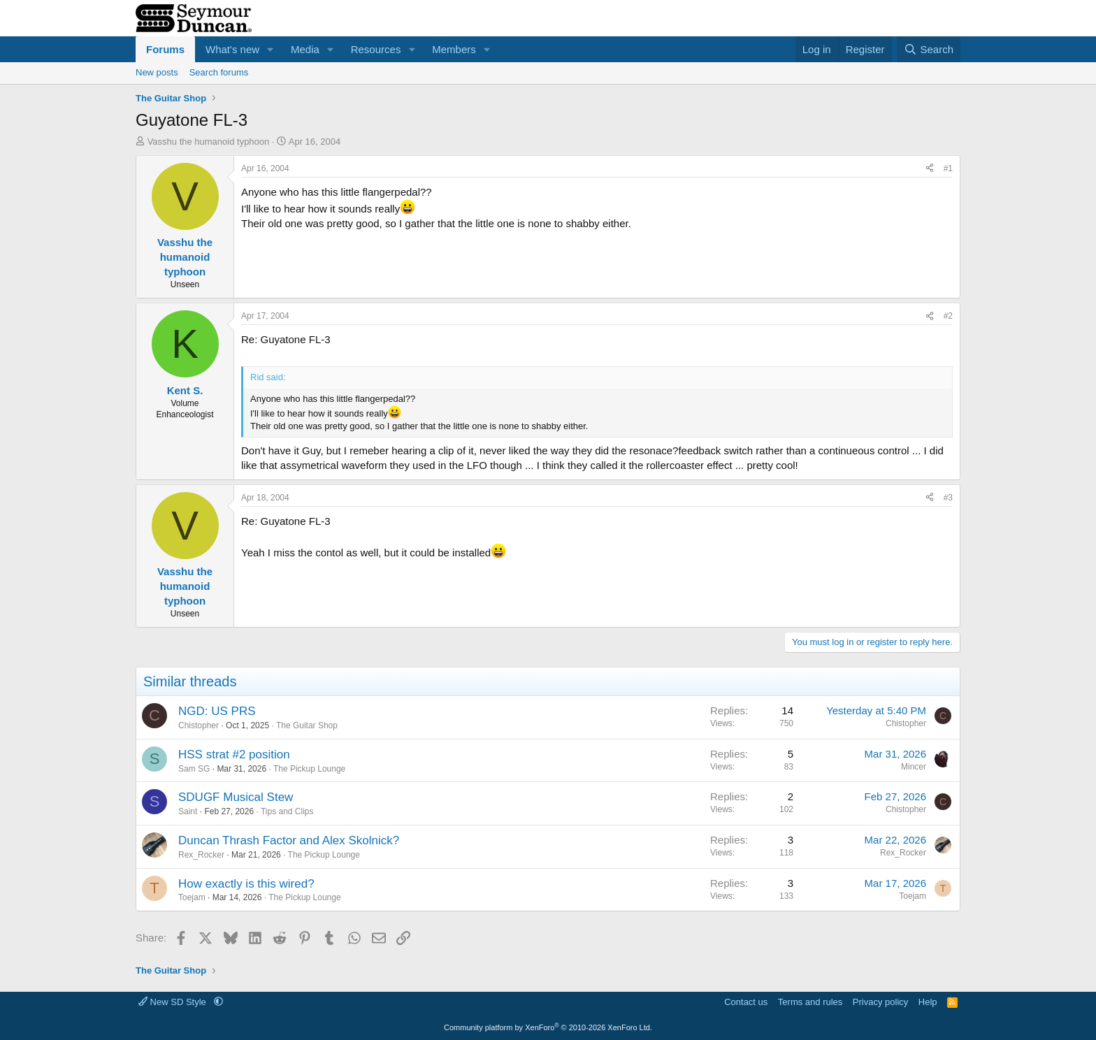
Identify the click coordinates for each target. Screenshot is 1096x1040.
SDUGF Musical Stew (235, 797)
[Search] (928, 49)
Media (305, 49)
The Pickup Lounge (309, 769)
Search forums (219, 72)
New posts (157, 72)
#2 (948, 316)
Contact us (745, 1002)
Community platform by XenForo (548, 1027)
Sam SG (194, 769)
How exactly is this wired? (246, 883)
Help (927, 1002)
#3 (948, 498)
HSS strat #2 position (234, 754)
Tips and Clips (287, 811)
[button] (270, 49)
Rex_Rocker (201, 855)
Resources (376, 49)
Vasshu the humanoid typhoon (208, 141)
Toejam (192, 897)
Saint (187, 811)
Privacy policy (880, 1002)
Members (454, 49)
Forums (165, 49)
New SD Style (173, 1002)
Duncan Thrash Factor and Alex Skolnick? (288, 840)
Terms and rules (810, 1002)
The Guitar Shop (307, 725)
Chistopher (198, 725)
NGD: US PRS (217, 711)
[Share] (930, 169)
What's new (232, 49)
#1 (948, 168)
